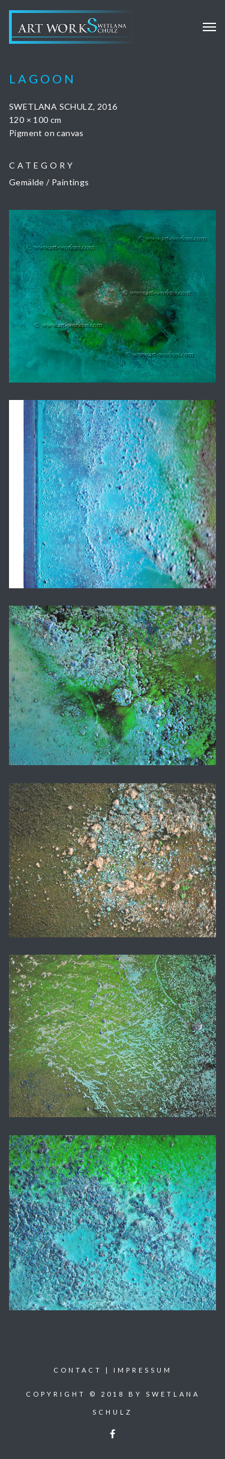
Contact (77, 1370)
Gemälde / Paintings (49, 182)
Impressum (142, 1370)
